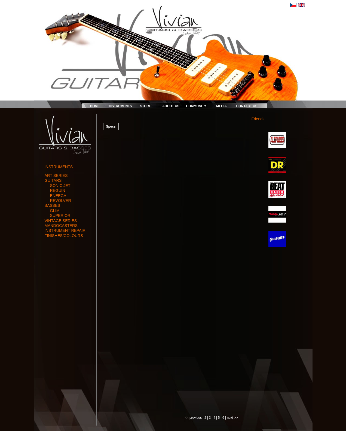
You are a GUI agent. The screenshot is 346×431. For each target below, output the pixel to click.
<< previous (193, 418)
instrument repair (65, 230)
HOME (95, 106)
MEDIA (221, 106)
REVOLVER (60, 200)
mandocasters (61, 225)
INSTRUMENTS (120, 106)
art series (56, 175)
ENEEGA (58, 195)
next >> (232, 418)
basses (52, 205)
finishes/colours (64, 235)
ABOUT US (170, 106)
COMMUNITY (196, 106)
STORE (145, 106)
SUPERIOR (60, 215)
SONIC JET (60, 185)
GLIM (55, 210)
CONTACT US (247, 106)
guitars (53, 180)
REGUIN (57, 190)
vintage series (61, 220)
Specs (111, 126)
